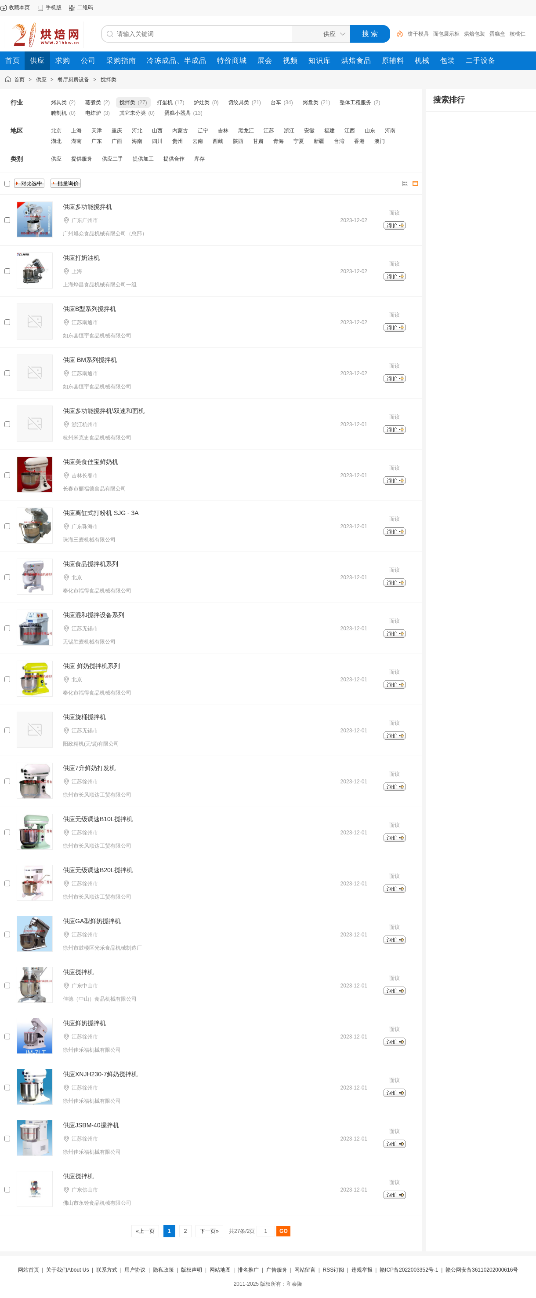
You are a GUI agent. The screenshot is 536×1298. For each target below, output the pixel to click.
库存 (199, 159)
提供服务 (81, 159)
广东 (96, 141)
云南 (197, 141)
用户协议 (134, 1270)
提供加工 (143, 159)
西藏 (218, 141)
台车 (276, 102)
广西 (117, 141)
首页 (19, 80)
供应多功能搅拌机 (87, 206)
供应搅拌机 (78, 972)
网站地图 (220, 1270)
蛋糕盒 (497, 34)
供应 (41, 80)
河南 (390, 131)
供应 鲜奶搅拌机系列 (91, 665)
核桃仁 (517, 34)
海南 (137, 141)
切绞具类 (238, 102)
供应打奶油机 (81, 257)
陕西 (238, 141)
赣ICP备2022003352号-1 (409, 1270)
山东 (370, 131)
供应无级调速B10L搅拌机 (98, 819)
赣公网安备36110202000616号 (481, 1270)
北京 (56, 131)
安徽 (309, 131)
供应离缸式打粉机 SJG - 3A (101, 512)
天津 (96, 131)
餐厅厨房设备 (73, 80)
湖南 (76, 141)
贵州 (177, 141)
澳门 (379, 141)
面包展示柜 (446, 34)
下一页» (209, 1231)
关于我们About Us (67, 1270)
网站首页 (28, 1270)
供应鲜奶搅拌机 (84, 1023)
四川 (157, 141)
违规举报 (362, 1270)
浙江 (289, 131)
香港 (359, 141)
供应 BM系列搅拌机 (90, 359)
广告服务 (276, 1270)
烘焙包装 (474, 34)
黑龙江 (246, 131)
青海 (278, 141)
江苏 (269, 131)
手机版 (54, 7)
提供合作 (174, 159)
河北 (137, 131)
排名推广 (248, 1270)
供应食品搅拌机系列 (90, 563)
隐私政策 (163, 1270)
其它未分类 (133, 113)
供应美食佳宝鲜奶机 (90, 461)
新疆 (319, 141)
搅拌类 (108, 80)
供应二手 (112, 159)
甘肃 (258, 141)
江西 (349, 131)
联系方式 (106, 1270)
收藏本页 (19, 7)
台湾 (339, 141)
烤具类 (59, 102)
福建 (329, 131)
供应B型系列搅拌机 (89, 308)
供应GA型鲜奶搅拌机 (92, 921)
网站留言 (304, 1270)
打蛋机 (165, 102)
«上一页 (145, 1231)
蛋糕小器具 (177, 113)
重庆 (117, 131)
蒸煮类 (93, 102)
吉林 (223, 131)
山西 (157, 131)
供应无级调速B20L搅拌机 (98, 870)
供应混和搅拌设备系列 (93, 614)
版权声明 (191, 1270)
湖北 (56, 141)
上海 (76, 131)
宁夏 (298, 141)
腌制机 (59, 113)
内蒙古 (180, 131)
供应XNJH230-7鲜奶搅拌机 (100, 1074)
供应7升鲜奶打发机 (89, 767)
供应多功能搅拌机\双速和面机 (104, 410)
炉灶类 (202, 102)
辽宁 (203, 131)
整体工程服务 (355, 102)
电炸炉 (93, 113)
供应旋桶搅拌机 (84, 716)
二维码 (85, 7)
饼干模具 (418, 34)
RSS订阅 (333, 1270)
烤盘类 (311, 102)
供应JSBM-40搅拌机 (91, 1125)
